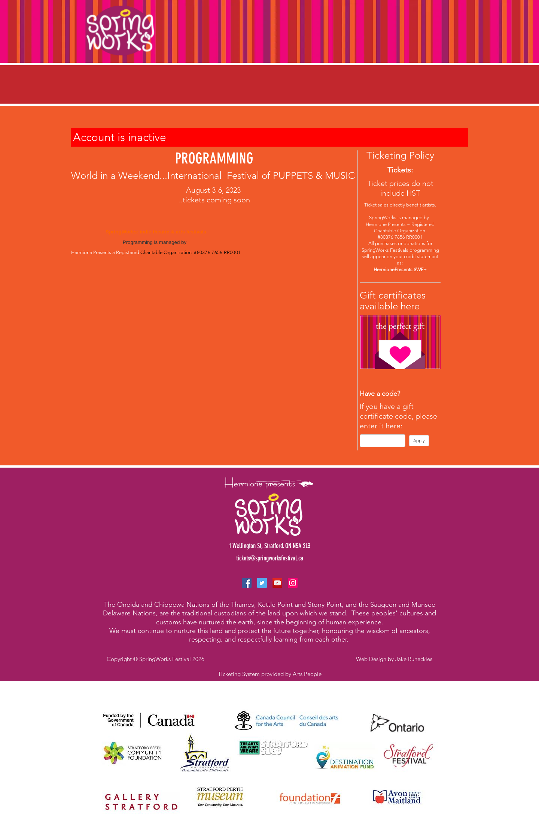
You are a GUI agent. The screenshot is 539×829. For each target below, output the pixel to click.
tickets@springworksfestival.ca (269, 558)
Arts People (307, 673)
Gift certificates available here (393, 301)
